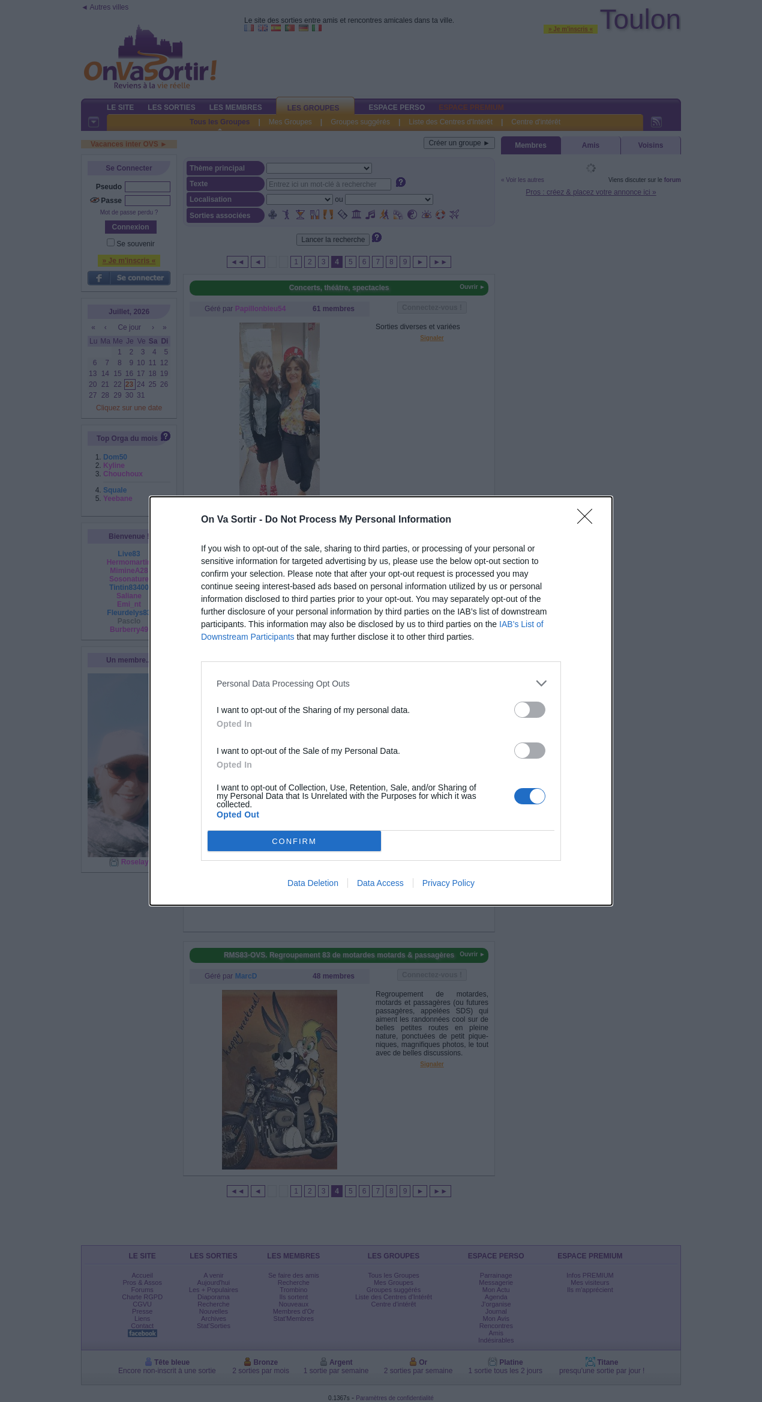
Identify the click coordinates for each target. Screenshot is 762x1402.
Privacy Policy (448, 883)
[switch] (529, 710)
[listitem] (381, 683)
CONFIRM (294, 841)
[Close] (588, 520)
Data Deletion (312, 883)
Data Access (380, 883)
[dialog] (381, 701)
